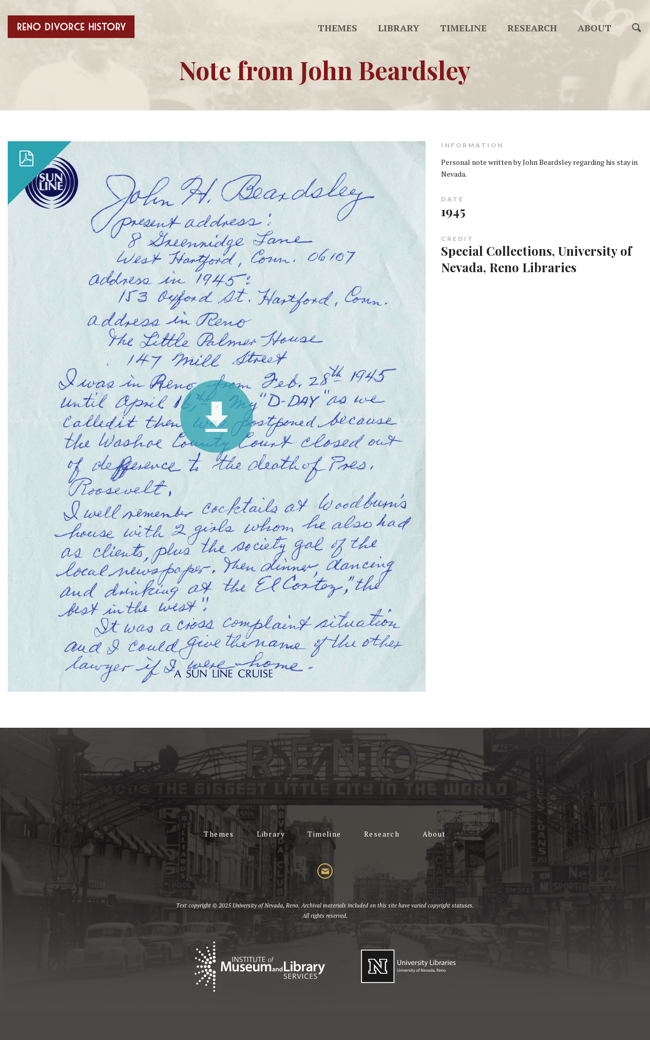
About (594, 28)
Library (398, 28)
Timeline (463, 28)
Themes (337, 28)
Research (532, 28)
